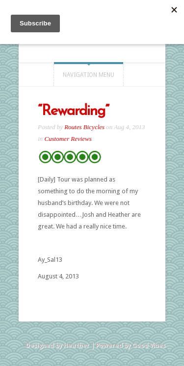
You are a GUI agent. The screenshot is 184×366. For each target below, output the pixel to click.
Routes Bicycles (84, 127)
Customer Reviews (67, 138)
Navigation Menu (88, 74)
